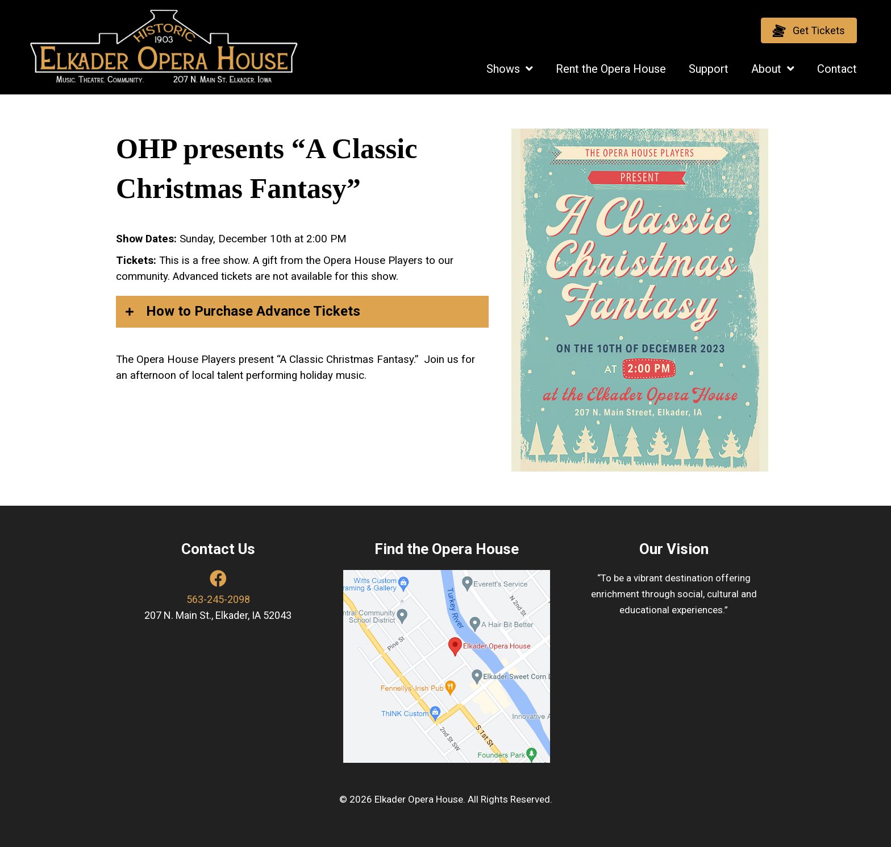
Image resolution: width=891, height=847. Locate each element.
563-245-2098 (218, 599)
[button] (809, 30)
